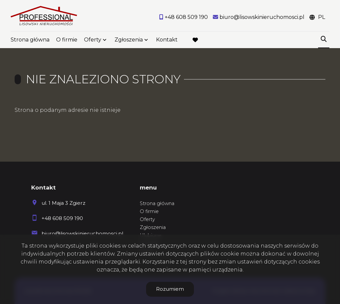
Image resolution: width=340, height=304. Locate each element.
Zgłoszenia (129, 41)
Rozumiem (170, 289)
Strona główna (30, 41)
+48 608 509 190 (62, 218)
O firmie (66, 41)
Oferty (92, 41)
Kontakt (167, 41)
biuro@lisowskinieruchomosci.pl (82, 233)
